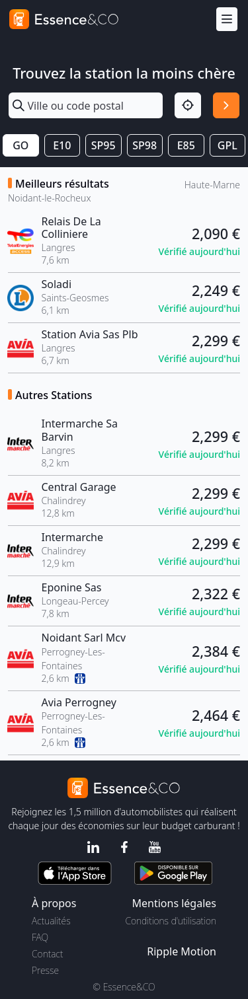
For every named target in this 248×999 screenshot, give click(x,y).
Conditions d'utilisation (170, 920)
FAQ (40, 937)
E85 (186, 145)
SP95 (103, 145)
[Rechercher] (226, 105)
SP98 (144, 145)
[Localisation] (188, 105)
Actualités (51, 920)
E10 (62, 145)
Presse (45, 970)
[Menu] (226, 19)
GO (20, 145)
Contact (47, 953)
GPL (227, 145)
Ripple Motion (181, 951)
